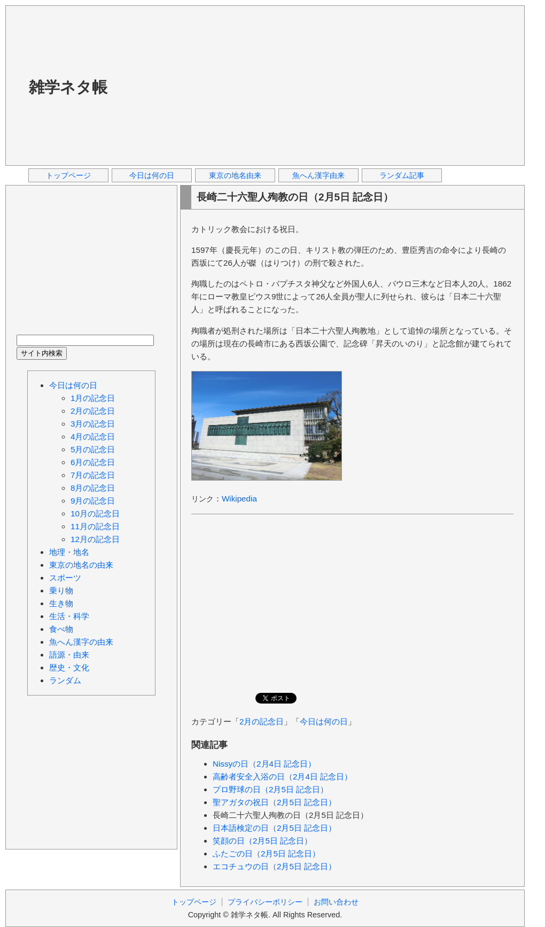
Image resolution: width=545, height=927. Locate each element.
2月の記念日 (261, 721)
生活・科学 (69, 616)
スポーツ (65, 577)
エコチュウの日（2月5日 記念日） (274, 866)
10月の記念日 (95, 513)
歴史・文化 (69, 667)
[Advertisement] (245, 85)
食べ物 (61, 629)
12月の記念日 (95, 539)
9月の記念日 (93, 500)
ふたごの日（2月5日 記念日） (266, 853)
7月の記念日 (93, 475)
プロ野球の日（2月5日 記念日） (270, 789)
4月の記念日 (93, 436)
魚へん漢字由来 (318, 175)
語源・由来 (69, 654)
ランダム (65, 680)
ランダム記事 (401, 175)
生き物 (61, 603)
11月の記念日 (95, 526)
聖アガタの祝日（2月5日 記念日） (274, 802)
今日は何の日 (151, 175)
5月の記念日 (93, 449)
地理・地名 (69, 552)
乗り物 (61, 590)
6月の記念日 (93, 462)
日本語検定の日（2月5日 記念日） (274, 827)
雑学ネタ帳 (68, 87)
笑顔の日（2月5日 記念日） (262, 840)
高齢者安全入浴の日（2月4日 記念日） (282, 776)
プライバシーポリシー (265, 902)
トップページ (68, 175)
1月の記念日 (93, 398)
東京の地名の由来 (81, 564)
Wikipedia (239, 498)
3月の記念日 (93, 423)
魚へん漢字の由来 (81, 641)
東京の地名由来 (235, 175)
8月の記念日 (93, 487)
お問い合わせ (336, 902)
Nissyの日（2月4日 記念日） (264, 763)
